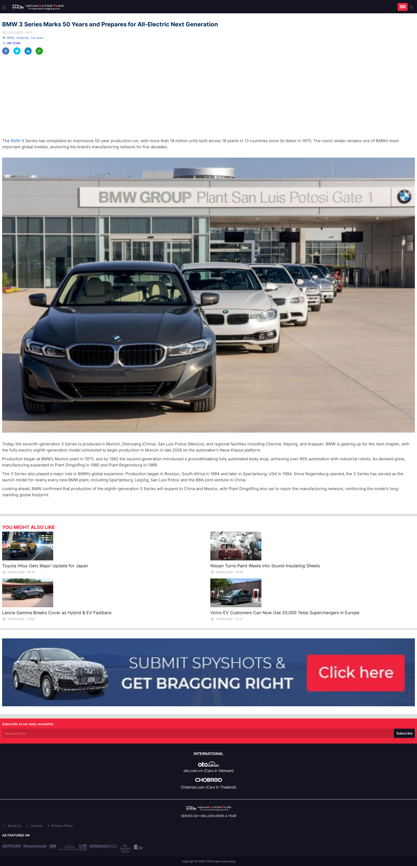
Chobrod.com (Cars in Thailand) (208, 787)
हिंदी (403, 7)
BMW (10, 38)
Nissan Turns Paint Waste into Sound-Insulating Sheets (265, 565)
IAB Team (13, 43)
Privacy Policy (59, 826)
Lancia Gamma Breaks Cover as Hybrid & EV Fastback (57, 612)
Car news (37, 38)
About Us (11, 826)
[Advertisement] (161, 96)
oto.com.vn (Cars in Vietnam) (209, 770)
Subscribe (404, 733)
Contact (33, 826)
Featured (22, 38)
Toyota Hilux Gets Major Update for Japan (45, 565)
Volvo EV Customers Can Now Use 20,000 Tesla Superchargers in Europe (284, 612)
